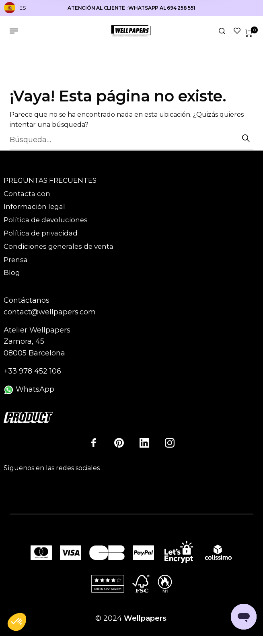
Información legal (34, 206)
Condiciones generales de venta (58, 246)
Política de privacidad (41, 233)
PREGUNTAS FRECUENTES (50, 180)
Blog (12, 272)
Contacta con (27, 194)
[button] (17, 622)
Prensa (16, 260)
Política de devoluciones (46, 220)
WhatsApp (29, 389)
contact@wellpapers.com (50, 312)
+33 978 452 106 (32, 371)
